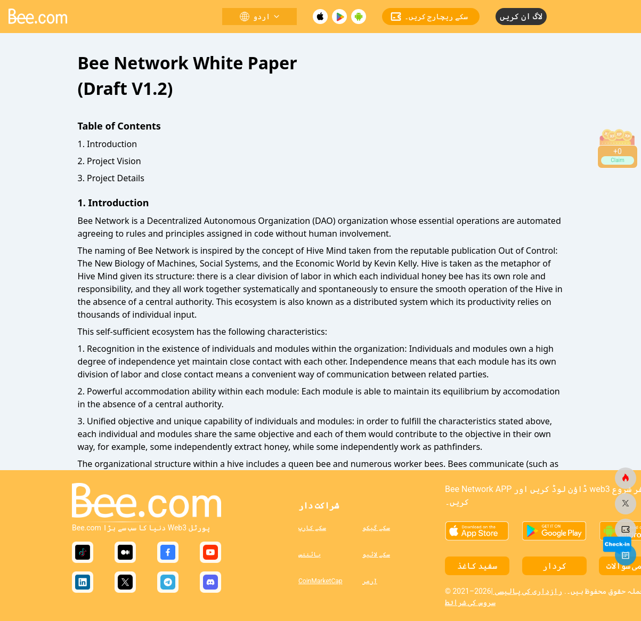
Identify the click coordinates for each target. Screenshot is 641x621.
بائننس (309, 554)
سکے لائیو (376, 554)
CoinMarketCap (320, 581)
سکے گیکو (376, 527)
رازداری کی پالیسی (527, 591)
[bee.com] (625, 478)
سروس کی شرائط (470, 602)
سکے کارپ (312, 527)
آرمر (369, 581)
